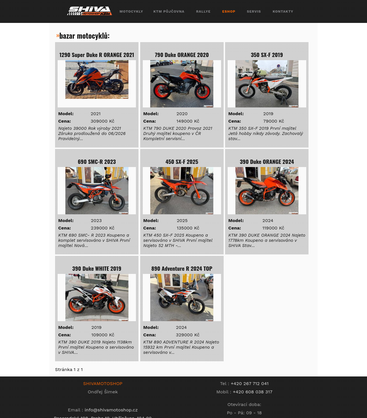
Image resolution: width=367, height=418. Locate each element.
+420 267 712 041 (250, 383)
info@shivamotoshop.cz (111, 410)
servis (254, 11)
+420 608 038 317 (252, 392)
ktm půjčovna (168, 11)
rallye (203, 11)
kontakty (283, 11)
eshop (228, 11)
